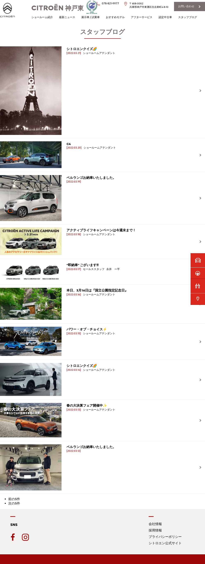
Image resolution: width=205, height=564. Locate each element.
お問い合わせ (186, 6)
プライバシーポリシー (165, 537)
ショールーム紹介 (42, 17)
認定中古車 (165, 17)
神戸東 (57, 8)
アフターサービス (141, 17)
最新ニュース (67, 17)
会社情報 (155, 524)
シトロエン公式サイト (165, 543)
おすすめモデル (115, 17)
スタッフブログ (187, 17)
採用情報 (155, 530)
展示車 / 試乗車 (90, 17)
